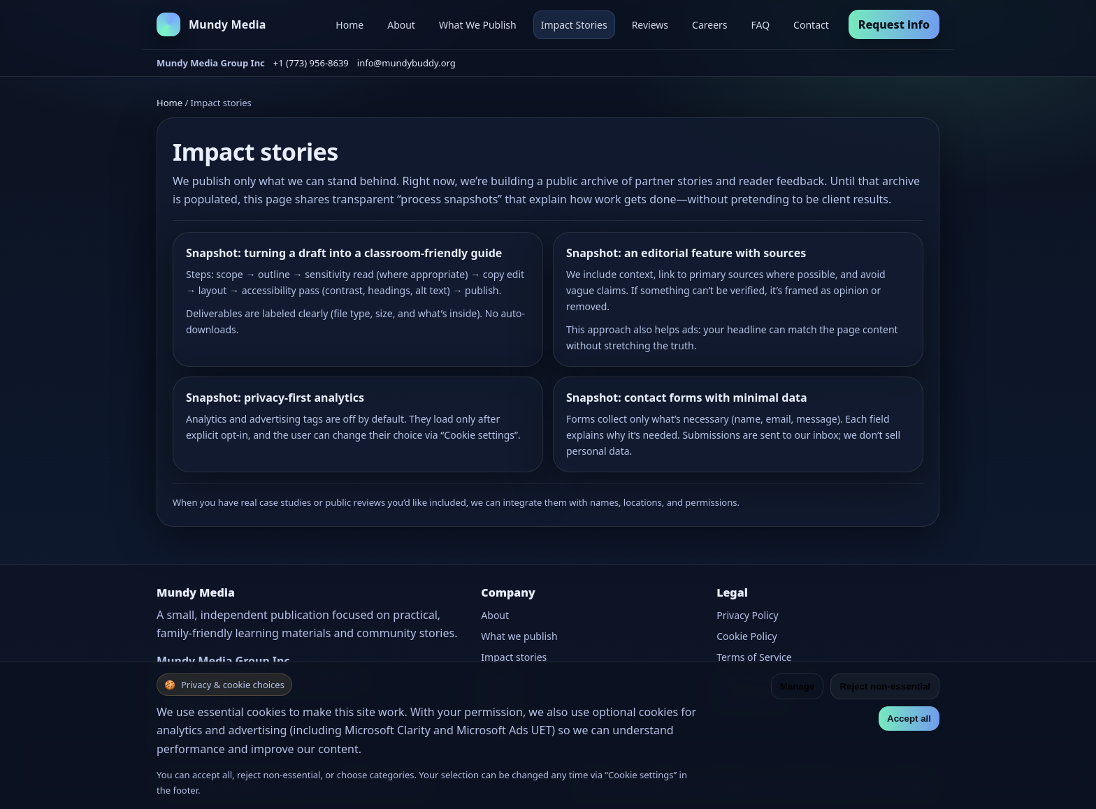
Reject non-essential (884, 686)
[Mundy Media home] (211, 24)
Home (349, 24)
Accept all (909, 718)
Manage (797, 686)
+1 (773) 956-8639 (311, 63)
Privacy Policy (747, 615)
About (401, 24)
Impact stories (514, 657)
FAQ (760, 24)
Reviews (650, 24)
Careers (709, 24)
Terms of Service (754, 657)
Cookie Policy (746, 636)
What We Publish (478, 24)
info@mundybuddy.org (406, 63)
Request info (894, 24)
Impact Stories (574, 24)
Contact (811, 24)
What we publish (519, 636)
